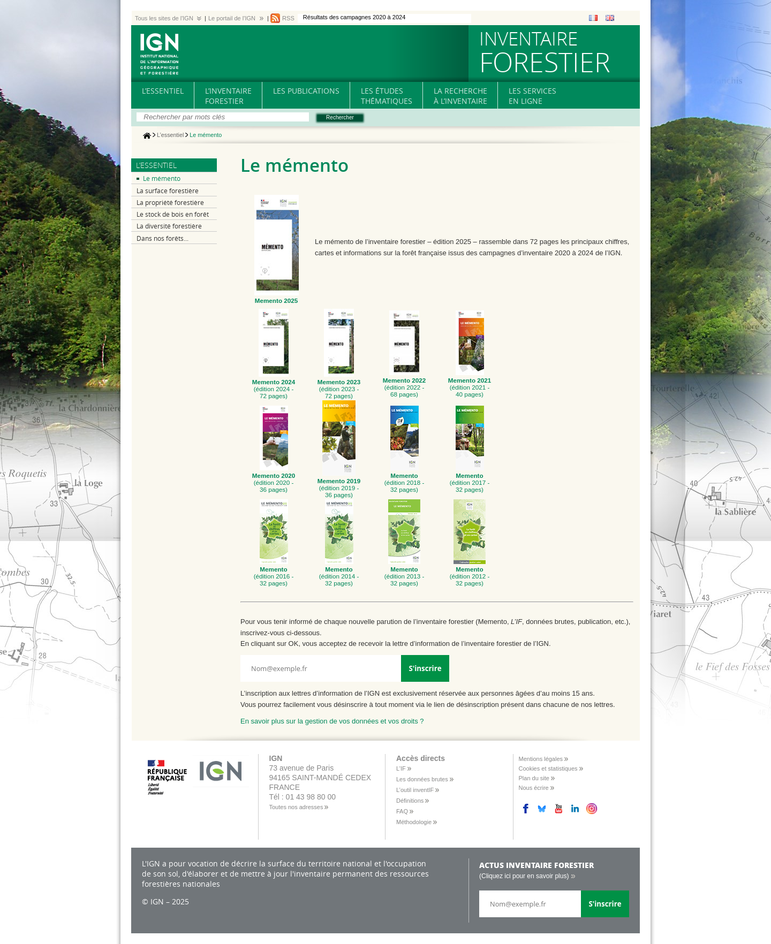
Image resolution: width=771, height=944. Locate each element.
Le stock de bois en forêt (173, 214)
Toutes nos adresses (296, 807)
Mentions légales (541, 759)
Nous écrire (534, 788)
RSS (288, 18)
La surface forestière (168, 191)
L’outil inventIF (415, 790)
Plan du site (534, 778)
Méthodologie (414, 822)
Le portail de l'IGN (231, 18)
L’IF (401, 768)
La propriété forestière (170, 203)
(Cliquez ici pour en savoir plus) (524, 876)
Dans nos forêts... (162, 238)
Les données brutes (422, 779)
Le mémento (161, 178)
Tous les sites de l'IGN (164, 18)
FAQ (402, 811)
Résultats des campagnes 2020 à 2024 (354, 17)
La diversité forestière (169, 226)
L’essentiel (170, 135)
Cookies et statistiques (548, 768)
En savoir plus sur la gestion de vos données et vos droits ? (332, 721)
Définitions (410, 800)
